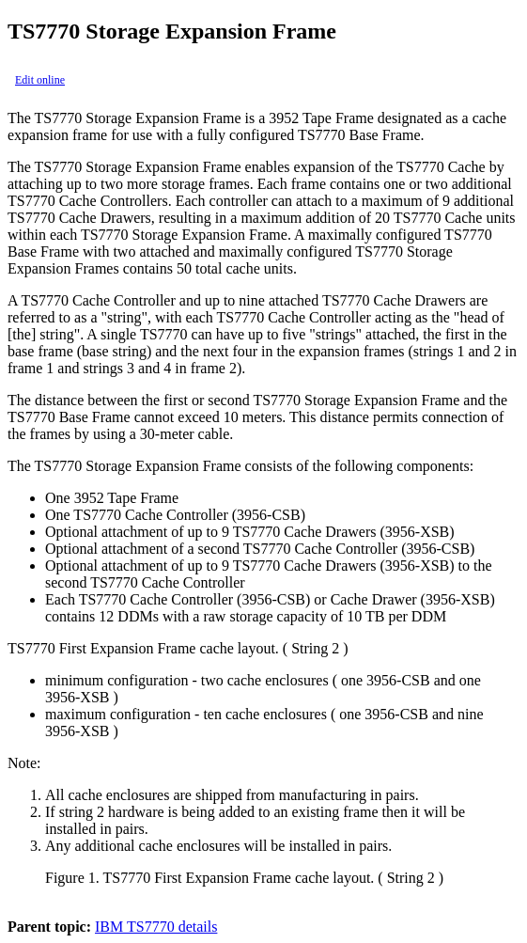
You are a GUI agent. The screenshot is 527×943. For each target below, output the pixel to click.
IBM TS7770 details (156, 927)
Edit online (40, 79)
